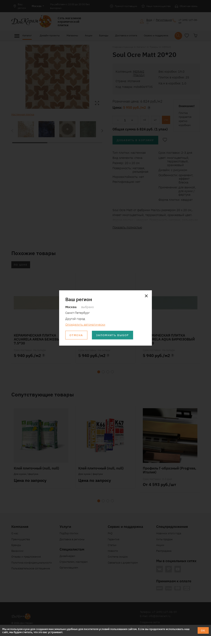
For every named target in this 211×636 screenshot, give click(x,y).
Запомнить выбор (112, 335)
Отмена (76, 335)
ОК (203, 630)
